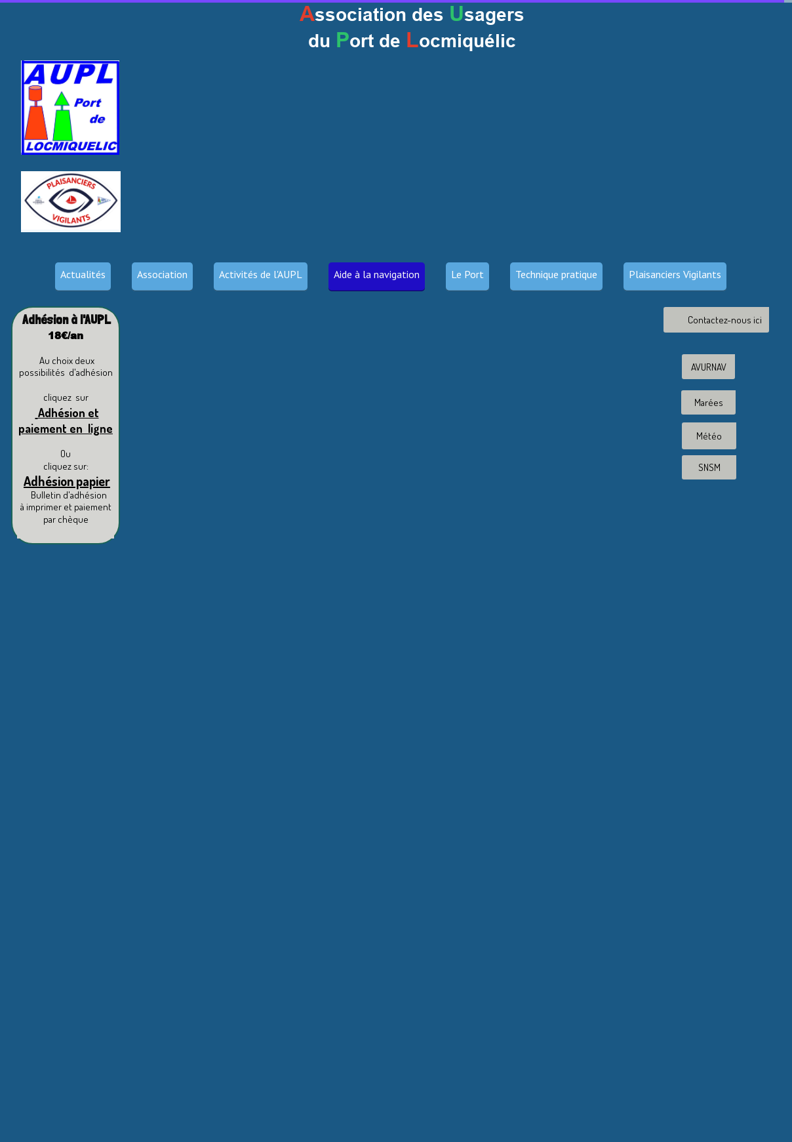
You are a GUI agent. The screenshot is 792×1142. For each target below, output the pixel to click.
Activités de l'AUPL (260, 274)
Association (162, 274)
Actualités (83, 274)
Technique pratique (556, 274)
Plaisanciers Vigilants (675, 274)
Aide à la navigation (377, 274)
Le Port (467, 274)
